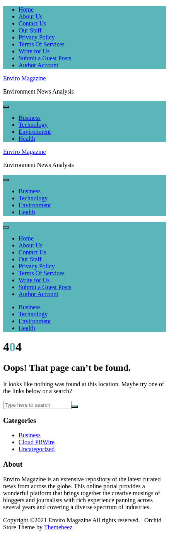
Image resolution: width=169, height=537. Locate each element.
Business (30, 117)
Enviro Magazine (24, 78)
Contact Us (32, 23)
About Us (31, 16)
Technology (33, 124)
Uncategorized (37, 449)
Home (26, 9)
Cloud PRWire (37, 442)
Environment (35, 131)
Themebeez (58, 527)
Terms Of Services (42, 44)
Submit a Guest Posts (45, 58)
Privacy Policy (37, 37)
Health (27, 138)
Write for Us (34, 51)
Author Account (38, 65)
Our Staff (30, 30)
